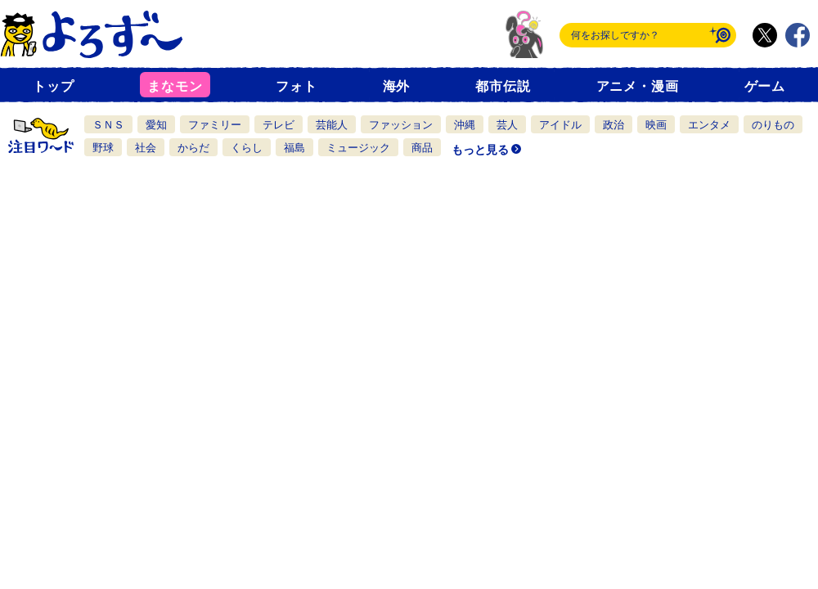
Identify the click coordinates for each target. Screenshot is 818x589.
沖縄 (464, 125)
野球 (103, 148)
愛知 (156, 125)
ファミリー (214, 125)
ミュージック (358, 148)
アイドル (560, 125)
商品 (422, 148)
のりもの (773, 125)
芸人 (507, 125)
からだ (193, 148)
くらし (247, 148)
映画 (656, 125)
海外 (397, 86)
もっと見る (480, 149)
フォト (296, 86)
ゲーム (764, 86)
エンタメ (709, 125)
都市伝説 (502, 86)
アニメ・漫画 (637, 86)
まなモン (174, 86)
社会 (145, 148)
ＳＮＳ (108, 125)
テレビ (278, 125)
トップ (53, 86)
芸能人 (332, 125)
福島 (294, 148)
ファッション (401, 125)
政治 (613, 125)
